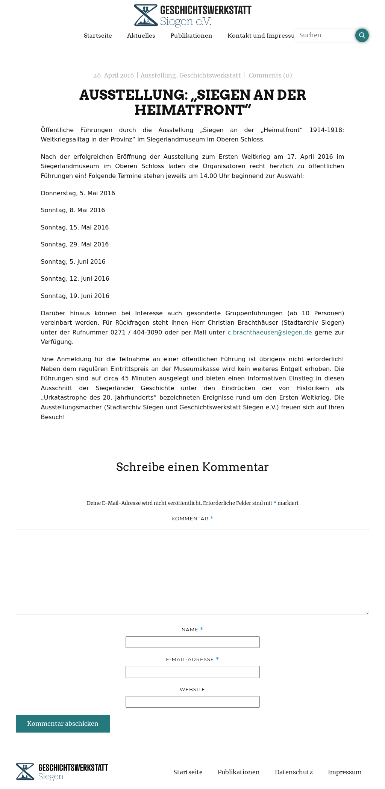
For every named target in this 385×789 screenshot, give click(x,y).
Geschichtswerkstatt (210, 75)
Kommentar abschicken (63, 723)
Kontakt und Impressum (264, 35)
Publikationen (191, 35)
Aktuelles (141, 35)
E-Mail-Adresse (192, 659)
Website (192, 689)
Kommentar (192, 518)
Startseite (98, 35)
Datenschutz (294, 772)
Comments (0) (269, 75)
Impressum (345, 772)
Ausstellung (158, 75)
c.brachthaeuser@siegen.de (270, 332)
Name (192, 629)
